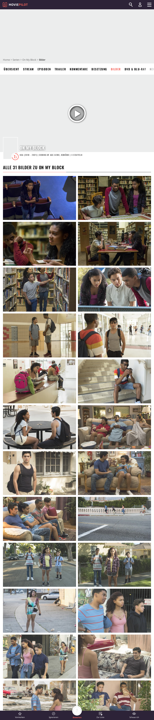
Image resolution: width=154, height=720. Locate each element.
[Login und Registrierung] (140, 4)
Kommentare (79, 69)
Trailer (60, 69)
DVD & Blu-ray (135, 69)
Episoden (44, 69)
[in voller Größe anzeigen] (39, 198)
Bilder (116, 69)
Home (6, 59)
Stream (28, 69)
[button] (19, 715)
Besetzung (99, 69)
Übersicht (11, 69)
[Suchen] (130, 4)
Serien (16, 59)
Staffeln (76, 154)
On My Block (29, 59)
